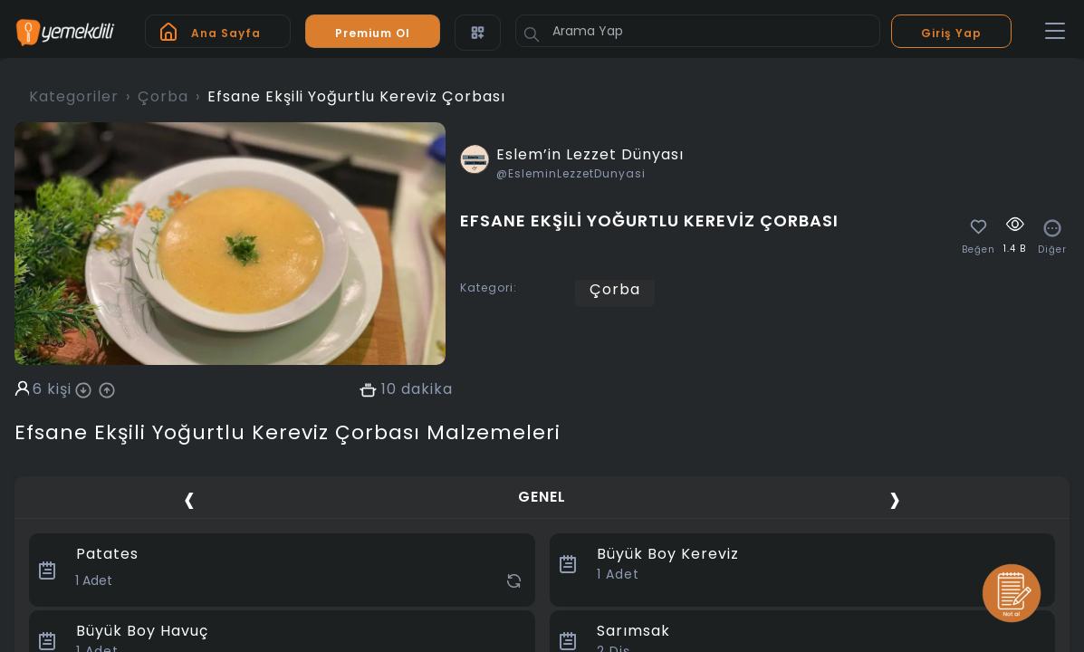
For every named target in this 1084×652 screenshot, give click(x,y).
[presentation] (189, 499)
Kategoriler (74, 96)
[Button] (531, 34)
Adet (618, 574)
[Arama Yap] (697, 30)
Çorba (163, 96)
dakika (427, 389)
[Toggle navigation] (1055, 31)
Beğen (978, 250)
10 (389, 389)
